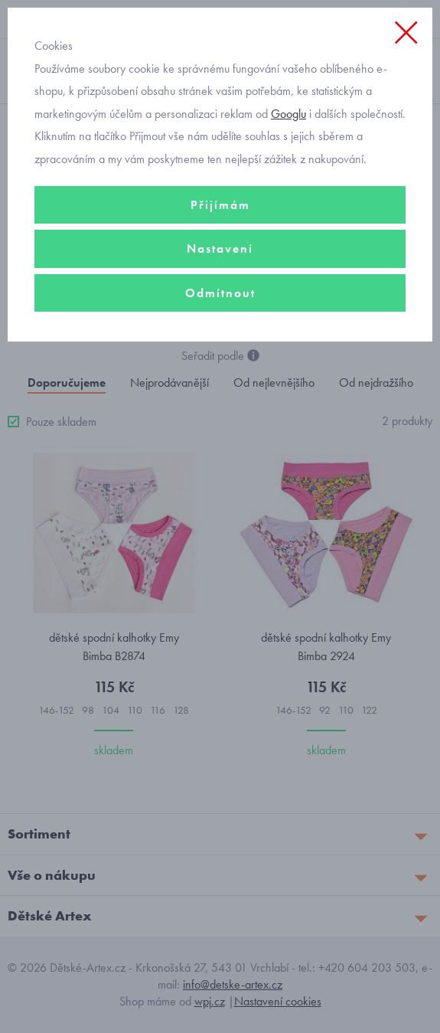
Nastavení (220, 248)
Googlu (288, 114)
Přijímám (220, 205)
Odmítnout (220, 293)
